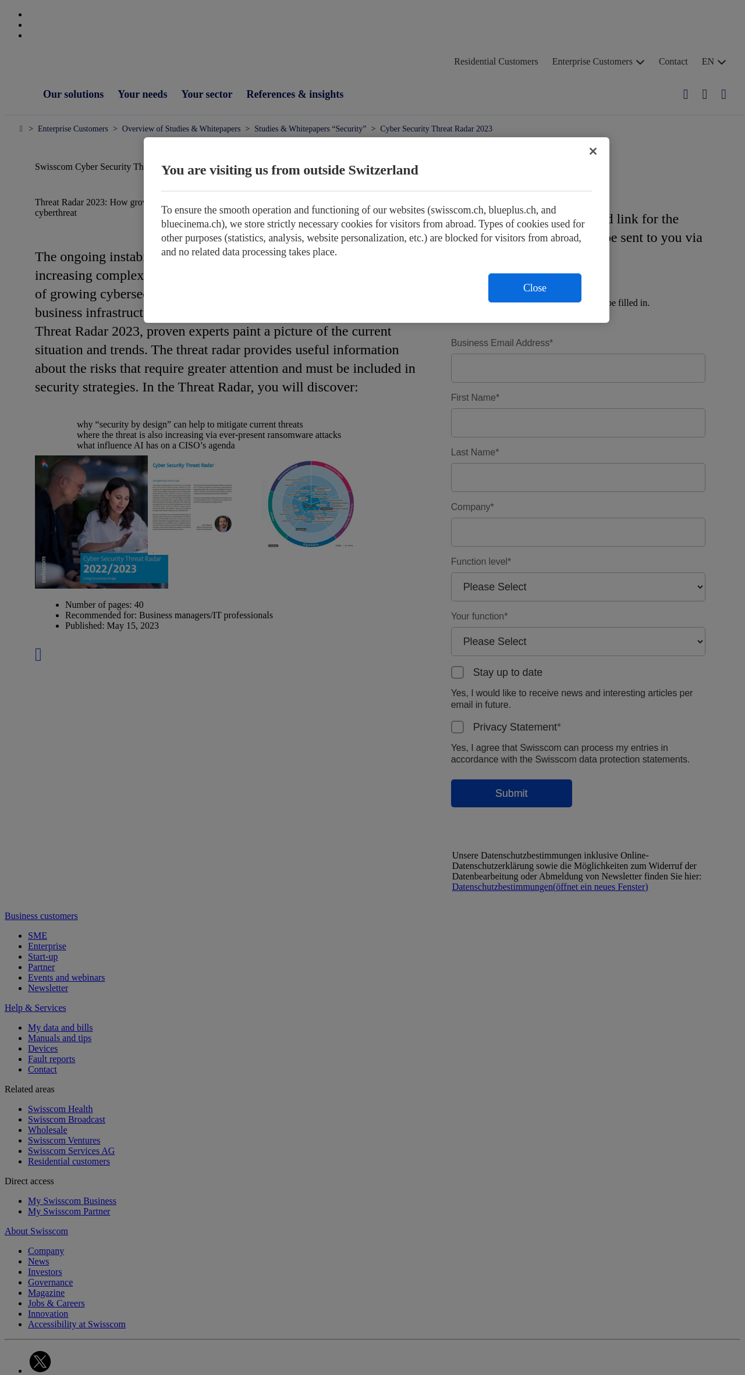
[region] (376, 230)
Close (535, 288)
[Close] (593, 151)
